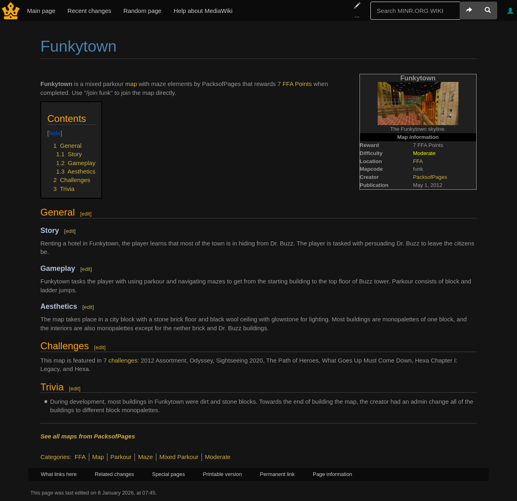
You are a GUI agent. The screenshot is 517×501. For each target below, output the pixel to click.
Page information (332, 474)
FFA (418, 161)
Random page (142, 10)
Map (98, 456)
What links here (59, 474)
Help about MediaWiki (203, 10)
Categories (55, 456)
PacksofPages (430, 177)
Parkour (121, 456)
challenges (122, 360)
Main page (41, 10)
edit (86, 214)
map (131, 83)
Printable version (222, 474)
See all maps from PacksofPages (87, 436)
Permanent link (277, 474)
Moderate (217, 456)
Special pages (168, 474)
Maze (145, 456)
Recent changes (89, 10)
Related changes (114, 474)
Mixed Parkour (179, 456)
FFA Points (297, 83)
